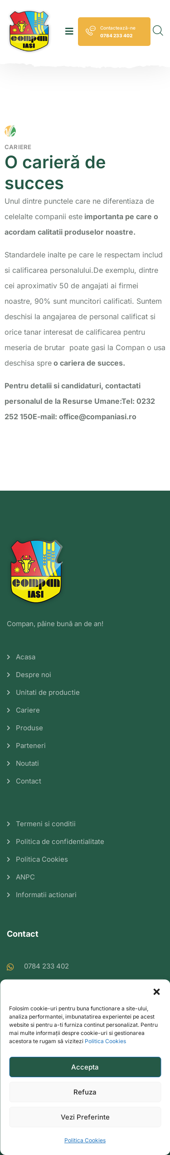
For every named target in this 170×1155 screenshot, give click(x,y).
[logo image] (29, 31)
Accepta (85, 1067)
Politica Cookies (105, 1041)
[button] (156, 990)
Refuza (85, 1092)
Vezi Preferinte (85, 1117)
